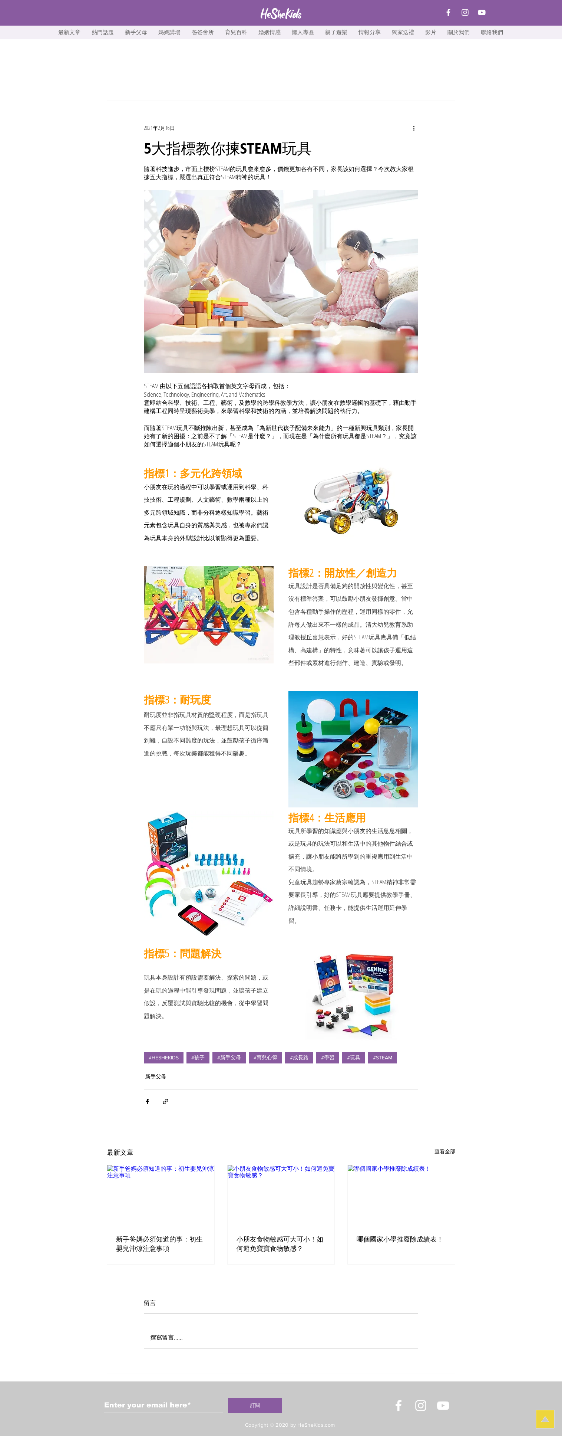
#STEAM (382, 1057)
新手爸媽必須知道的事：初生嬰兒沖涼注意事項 (159, 1244)
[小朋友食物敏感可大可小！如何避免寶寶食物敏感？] (281, 1195)
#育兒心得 (265, 1057)
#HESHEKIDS (164, 1057)
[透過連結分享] (165, 1101)
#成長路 (299, 1057)
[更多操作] (413, 127)
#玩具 (353, 1057)
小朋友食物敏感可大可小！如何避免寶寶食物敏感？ (280, 1244)
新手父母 (155, 1076)
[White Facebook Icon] (398, 1405)
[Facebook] (448, 12)
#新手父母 (229, 1057)
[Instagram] (465, 12)
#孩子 (198, 1057)
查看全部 (444, 1151)
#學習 (327, 1057)
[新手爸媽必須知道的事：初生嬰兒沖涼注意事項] (160, 1195)
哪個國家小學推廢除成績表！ (400, 1239)
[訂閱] (255, 1405)
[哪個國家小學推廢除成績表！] (401, 1195)
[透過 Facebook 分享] (147, 1101)
